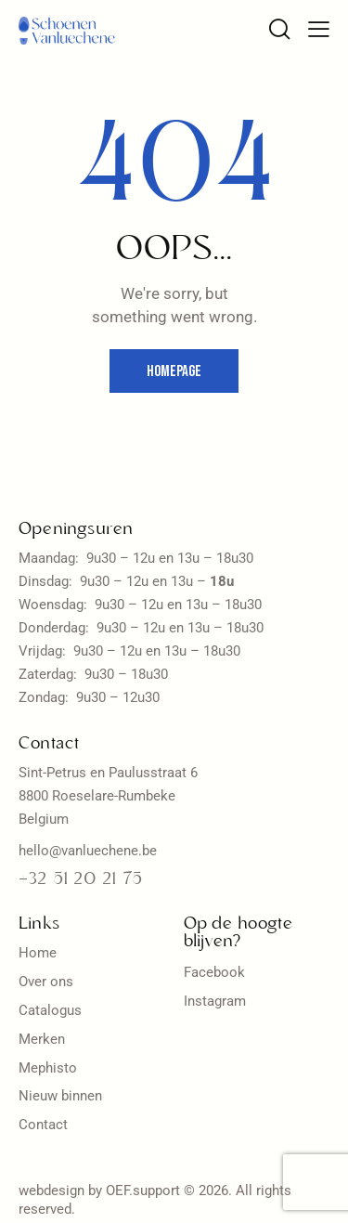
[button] (318, 29)
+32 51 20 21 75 (80, 880)
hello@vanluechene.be (88, 850)
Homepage (174, 371)
